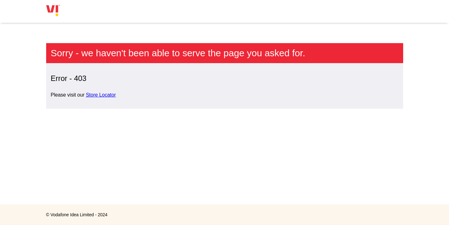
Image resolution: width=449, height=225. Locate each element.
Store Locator (101, 95)
